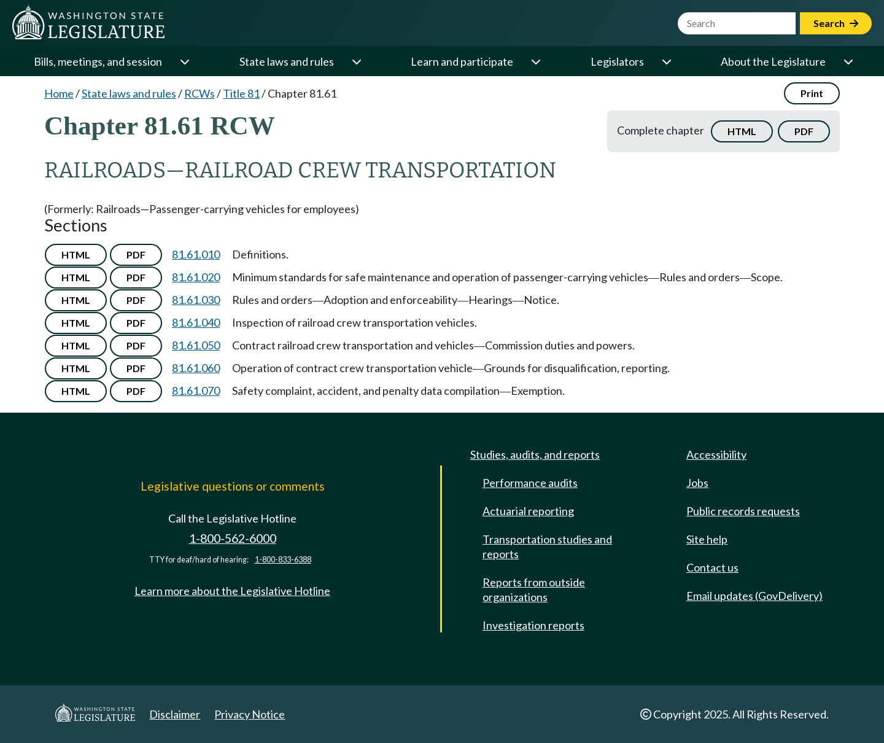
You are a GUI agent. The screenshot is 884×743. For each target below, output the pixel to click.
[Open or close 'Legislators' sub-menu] (666, 61)
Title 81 (241, 93)
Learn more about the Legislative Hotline (232, 590)
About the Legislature (773, 61)
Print (812, 93)
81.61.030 (196, 299)
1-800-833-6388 (283, 559)
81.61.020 (196, 277)
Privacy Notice (249, 714)
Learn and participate (462, 61)
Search (835, 23)
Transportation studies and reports (547, 546)
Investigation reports (533, 625)
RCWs (199, 93)
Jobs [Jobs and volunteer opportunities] (697, 482)
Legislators (617, 61)
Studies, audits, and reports (535, 454)
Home (59, 93)
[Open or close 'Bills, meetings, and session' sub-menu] (184, 61)
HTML (741, 131)
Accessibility (716, 454)
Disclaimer (174, 714)
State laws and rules (286, 61)
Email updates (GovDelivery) (754, 595)
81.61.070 (196, 390)
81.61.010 (196, 254)
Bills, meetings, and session (98, 61)
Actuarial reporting (528, 511)
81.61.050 (196, 345)
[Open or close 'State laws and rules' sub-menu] (356, 61)
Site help (706, 539)
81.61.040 (196, 322)
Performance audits (530, 482)
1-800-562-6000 (232, 538)
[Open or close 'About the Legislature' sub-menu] (847, 61)
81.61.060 (196, 368)
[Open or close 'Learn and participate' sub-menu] (535, 61)
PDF (803, 131)
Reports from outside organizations (534, 589)
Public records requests (743, 511)
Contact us (712, 567)
